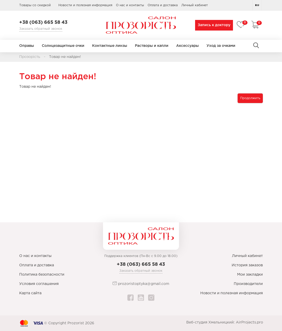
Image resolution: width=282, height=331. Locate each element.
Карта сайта (30, 293)
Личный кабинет (247, 256)
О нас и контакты (130, 5)
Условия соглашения (39, 283)
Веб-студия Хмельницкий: (210, 322)
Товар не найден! (65, 56)
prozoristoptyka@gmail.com (141, 283)
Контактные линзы (109, 45)
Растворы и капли (151, 45)
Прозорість (29, 56)
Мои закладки (250, 274)
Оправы (26, 45)
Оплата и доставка (163, 5)
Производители (248, 283)
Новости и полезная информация (85, 5)
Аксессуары (187, 45)
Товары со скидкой (35, 5)
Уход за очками (221, 45)
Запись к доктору (213, 25)
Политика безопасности (41, 274)
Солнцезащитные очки (63, 45)
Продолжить (250, 98)
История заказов (247, 265)
